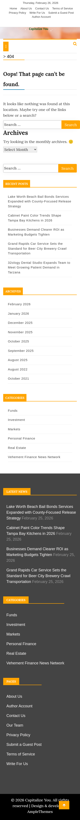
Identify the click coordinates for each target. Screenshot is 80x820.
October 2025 (18, 341)
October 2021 (18, 378)
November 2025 (20, 332)
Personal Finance (21, 438)
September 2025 (21, 350)
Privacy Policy (17, 12)
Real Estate (17, 448)
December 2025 (20, 322)
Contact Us (42, 8)
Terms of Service (62, 8)
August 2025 (18, 360)
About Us (26, 8)
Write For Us (37, 12)
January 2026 (18, 313)
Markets (14, 429)
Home (13, 8)
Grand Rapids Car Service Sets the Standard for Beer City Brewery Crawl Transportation (37, 248)
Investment (16, 420)
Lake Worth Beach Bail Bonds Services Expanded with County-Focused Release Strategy (39, 201)
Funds (12, 410)
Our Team (14, 725)
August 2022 (18, 369)
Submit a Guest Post (61, 12)
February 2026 (19, 304)
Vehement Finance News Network (34, 457)
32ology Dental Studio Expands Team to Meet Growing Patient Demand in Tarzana (39, 267)
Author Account (41, 16)
